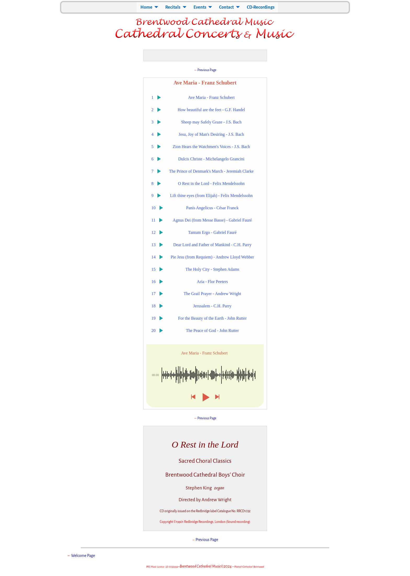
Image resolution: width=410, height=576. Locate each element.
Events (199, 7)
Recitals (172, 7)
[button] (193, 397)
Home (146, 7)
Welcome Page (83, 556)
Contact (226, 7)
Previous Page (206, 70)
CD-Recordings (261, 7)
